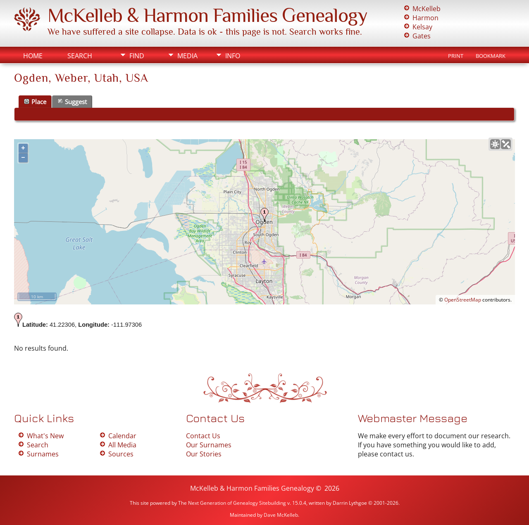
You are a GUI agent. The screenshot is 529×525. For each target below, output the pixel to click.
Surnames (43, 453)
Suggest (72, 101)
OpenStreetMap (462, 299)
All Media (122, 444)
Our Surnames (208, 444)
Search (79, 55)
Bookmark (490, 55)
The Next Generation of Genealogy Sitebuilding (232, 502)
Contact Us (203, 435)
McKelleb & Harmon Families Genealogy (207, 15)
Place (35, 101)
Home (33, 55)
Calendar (122, 435)
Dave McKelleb (281, 514)
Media (187, 55)
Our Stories (204, 453)
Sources (120, 453)
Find (136, 55)
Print (455, 55)
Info (232, 55)
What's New (45, 435)
